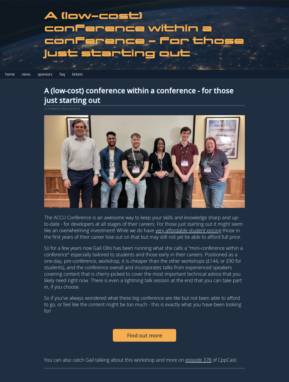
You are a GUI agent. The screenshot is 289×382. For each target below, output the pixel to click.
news (26, 74)
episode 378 (198, 360)
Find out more (144, 335)
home (10, 74)
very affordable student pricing (188, 230)
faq (62, 74)
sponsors (45, 74)
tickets (77, 74)
